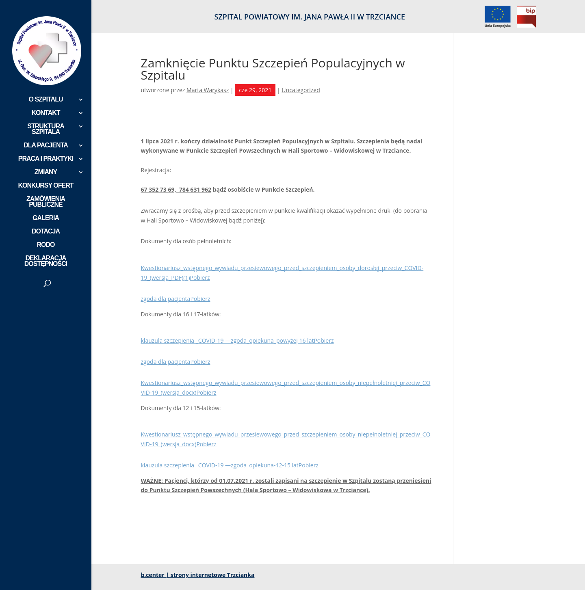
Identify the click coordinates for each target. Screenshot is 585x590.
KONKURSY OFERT (46, 186)
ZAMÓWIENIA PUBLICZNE (45, 202)
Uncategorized (301, 90)
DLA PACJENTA (46, 146)
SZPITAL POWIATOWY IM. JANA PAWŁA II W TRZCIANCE (309, 17)
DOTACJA (46, 232)
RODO (46, 245)
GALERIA (45, 218)
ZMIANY (46, 172)
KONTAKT (45, 113)
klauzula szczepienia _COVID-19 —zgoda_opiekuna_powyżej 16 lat (227, 340)
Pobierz (200, 277)
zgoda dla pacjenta (166, 299)
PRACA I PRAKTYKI (45, 159)
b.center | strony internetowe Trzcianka (198, 575)
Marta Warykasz (207, 90)
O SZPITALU (46, 100)
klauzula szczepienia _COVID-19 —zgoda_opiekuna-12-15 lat (220, 465)
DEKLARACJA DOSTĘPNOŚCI (45, 261)
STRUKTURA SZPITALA (45, 129)
